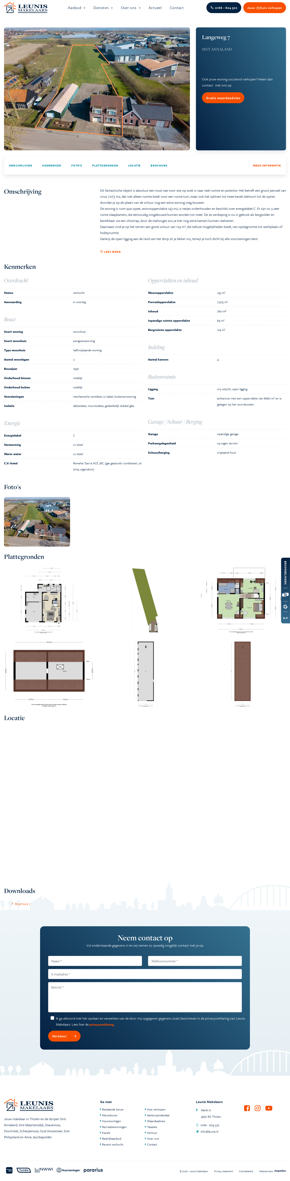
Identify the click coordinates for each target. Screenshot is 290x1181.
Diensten (101, 10)
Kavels (106, 1132)
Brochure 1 (20, 908)
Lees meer (110, 256)
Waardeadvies (156, 1121)
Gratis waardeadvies (223, 102)
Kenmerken (51, 170)
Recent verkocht (112, 1144)
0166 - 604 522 (207, 1125)
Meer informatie (267, 170)
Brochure (159, 170)
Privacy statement (223, 1171)
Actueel (155, 10)
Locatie (134, 170)
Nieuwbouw (109, 1115)
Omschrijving (20, 170)
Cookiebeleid (246, 1171)
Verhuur (152, 1132)
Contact (177, 10)
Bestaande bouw (112, 1109)
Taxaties (152, 1127)
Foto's (76, 170)
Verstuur (66, 1040)
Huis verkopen (156, 1109)
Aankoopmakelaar (158, 1115)
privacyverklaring (101, 1029)
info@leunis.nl (207, 1131)
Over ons (129, 10)
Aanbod (75, 10)
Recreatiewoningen (114, 1127)
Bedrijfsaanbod (111, 1138)
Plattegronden (105, 170)
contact (207, 90)
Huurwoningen (111, 1121)
